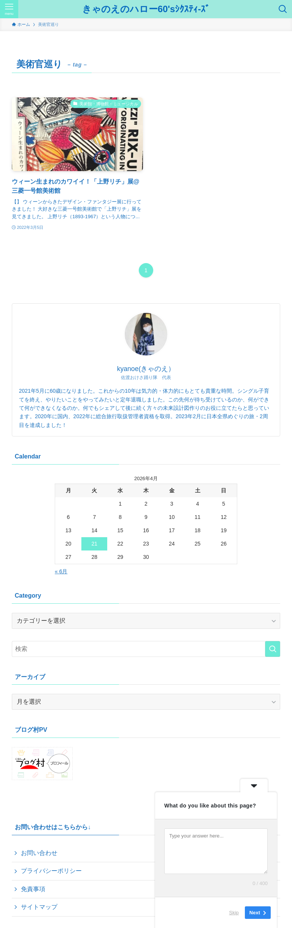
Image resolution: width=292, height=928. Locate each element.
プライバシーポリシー (51, 871)
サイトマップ (39, 907)
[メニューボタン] (9, 9)
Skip (234, 912)
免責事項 (33, 889)
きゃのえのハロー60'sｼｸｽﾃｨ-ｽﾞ (146, 9)
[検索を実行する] (272, 649)
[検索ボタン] (283, 9)
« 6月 (61, 571)
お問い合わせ (39, 853)
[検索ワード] (146, 649)
